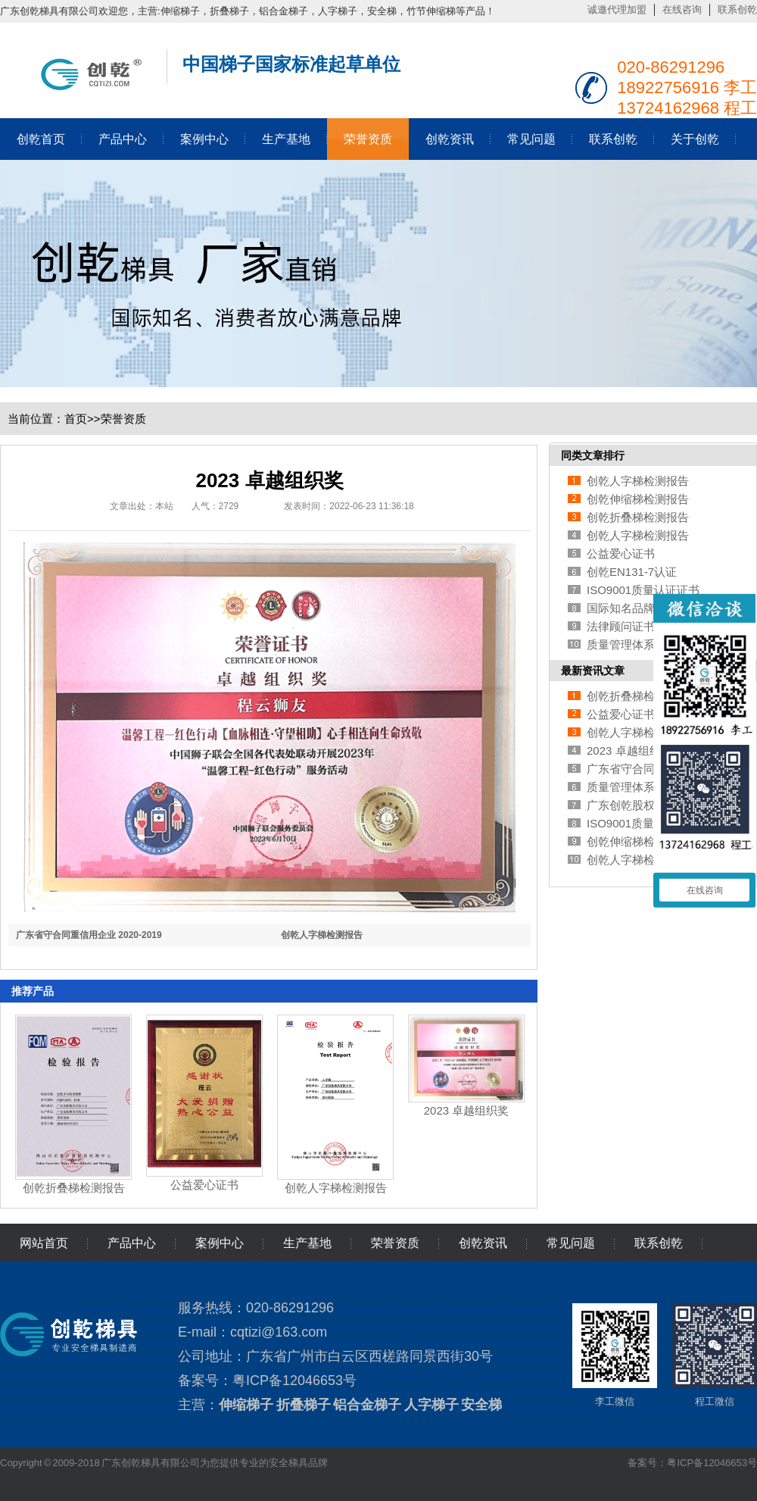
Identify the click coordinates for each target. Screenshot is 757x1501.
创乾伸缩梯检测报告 (638, 499)
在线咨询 (682, 9)
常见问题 (531, 139)
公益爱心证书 (204, 1184)
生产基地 (286, 139)
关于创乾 (695, 139)
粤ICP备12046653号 (294, 1380)
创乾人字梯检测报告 (322, 935)
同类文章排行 (593, 455)
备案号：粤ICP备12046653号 (692, 1462)
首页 (75, 418)
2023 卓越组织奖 (466, 1110)
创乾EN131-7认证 (632, 571)
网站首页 (44, 1243)
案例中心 (204, 139)
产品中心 (122, 139)
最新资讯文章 (593, 671)
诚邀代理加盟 (616, 9)
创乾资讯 (449, 139)
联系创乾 (737, 9)
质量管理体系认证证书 (643, 644)
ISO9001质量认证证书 (643, 589)
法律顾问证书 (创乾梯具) (649, 626)
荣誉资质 (368, 139)
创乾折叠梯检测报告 (74, 1187)
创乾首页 (41, 139)
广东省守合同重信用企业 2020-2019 (89, 935)
